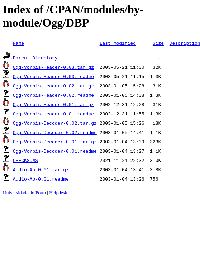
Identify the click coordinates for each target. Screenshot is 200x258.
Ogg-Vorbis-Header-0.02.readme (53, 95)
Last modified (118, 43)
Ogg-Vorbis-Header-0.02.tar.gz (53, 85)
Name (18, 43)
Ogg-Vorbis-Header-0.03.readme (53, 76)
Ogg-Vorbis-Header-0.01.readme (53, 113)
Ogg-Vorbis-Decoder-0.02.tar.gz (55, 123)
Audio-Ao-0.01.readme (41, 179)
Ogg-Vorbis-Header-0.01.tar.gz (53, 104)
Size (158, 43)
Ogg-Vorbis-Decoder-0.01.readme (55, 151)
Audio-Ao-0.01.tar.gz (41, 169)
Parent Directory (35, 57)
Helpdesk (58, 192)
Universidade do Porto (24, 192)
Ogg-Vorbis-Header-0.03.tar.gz (53, 67)
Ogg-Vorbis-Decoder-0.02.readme (55, 132)
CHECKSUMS (25, 160)
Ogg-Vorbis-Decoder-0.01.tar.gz (55, 141)
